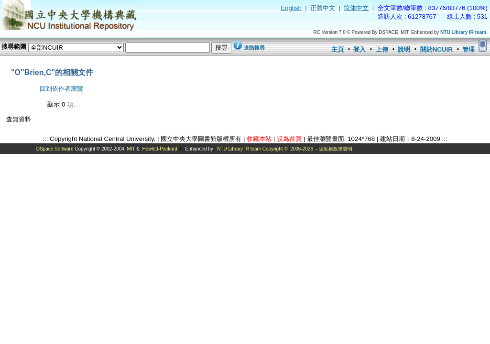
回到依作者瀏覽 (61, 88)
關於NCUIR (436, 49)
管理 (468, 49)
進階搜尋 (254, 48)
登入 (359, 49)
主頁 (337, 49)
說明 (404, 49)
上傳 (382, 49)
